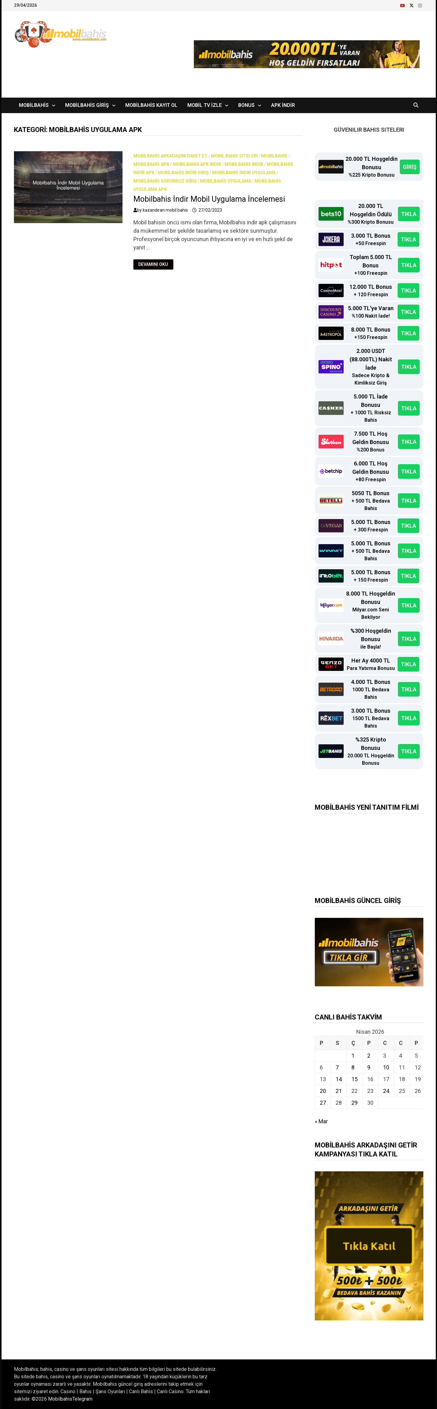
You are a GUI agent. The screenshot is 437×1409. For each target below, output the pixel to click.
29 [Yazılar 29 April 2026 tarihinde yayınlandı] (354, 1102)
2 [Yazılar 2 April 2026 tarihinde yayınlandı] (368, 1055)
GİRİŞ (410, 167)
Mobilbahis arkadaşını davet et (170, 155)
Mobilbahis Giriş (87, 105)
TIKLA (409, 214)
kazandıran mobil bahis (165, 210)
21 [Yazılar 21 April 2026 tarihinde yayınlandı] (339, 1091)
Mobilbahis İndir (244, 164)
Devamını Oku (153, 264)
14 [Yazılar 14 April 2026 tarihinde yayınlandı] (339, 1079)
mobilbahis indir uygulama (244, 172)
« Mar (321, 1121)
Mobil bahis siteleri (234, 155)
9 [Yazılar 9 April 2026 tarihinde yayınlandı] (368, 1067)
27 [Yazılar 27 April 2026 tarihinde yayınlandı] (323, 1102)
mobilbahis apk (151, 164)
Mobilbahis (34, 105)
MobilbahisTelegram (70, 1399)
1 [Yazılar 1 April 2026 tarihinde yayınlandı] (353, 1055)
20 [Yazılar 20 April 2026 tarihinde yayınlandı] (323, 1091)
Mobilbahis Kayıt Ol (151, 105)
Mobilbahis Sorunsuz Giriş (165, 180)
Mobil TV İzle (204, 105)
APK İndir (283, 105)
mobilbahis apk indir (197, 164)
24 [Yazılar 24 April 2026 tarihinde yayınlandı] (386, 1091)
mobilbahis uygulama (225, 180)
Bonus (246, 105)
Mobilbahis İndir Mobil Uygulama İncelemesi (209, 199)
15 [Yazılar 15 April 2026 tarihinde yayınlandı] (354, 1079)
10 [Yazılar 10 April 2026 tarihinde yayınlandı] (386, 1067)
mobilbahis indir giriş (183, 172)
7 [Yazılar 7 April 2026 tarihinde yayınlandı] (337, 1067)
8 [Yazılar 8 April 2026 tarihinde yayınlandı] (353, 1067)
